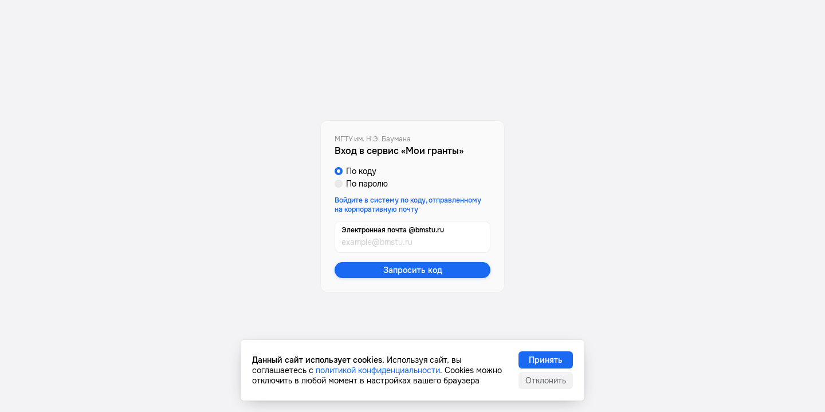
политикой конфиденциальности (378, 370)
